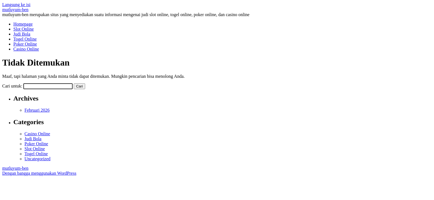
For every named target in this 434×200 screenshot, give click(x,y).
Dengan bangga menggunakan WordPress (39, 173)
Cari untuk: (12, 86)
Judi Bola (21, 34)
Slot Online (23, 29)
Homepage (23, 24)
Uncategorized (37, 158)
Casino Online (26, 49)
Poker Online (25, 44)
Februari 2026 (37, 110)
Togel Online (25, 39)
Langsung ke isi (16, 4)
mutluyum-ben (15, 9)
